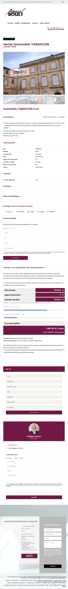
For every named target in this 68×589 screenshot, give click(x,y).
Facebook (20, 211)
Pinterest (51, 211)
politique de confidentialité (58, 578)
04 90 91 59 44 (28, 534)
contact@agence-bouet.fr (28, 536)
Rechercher (25, 23)
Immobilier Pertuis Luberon (59, 582)
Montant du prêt (35, 300)
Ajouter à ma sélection (48, 117)
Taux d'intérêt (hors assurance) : (14, 314)
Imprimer (61, 117)
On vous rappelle (29, 555)
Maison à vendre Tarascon (13, 580)
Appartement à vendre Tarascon (29, 580)
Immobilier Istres (46, 582)
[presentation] (19, 491)
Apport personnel (35, 295)
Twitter (31, 211)
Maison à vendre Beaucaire (46, 580)
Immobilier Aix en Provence (33, 582)
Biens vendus (62, 581)
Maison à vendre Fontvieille (50, 581)
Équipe (17, 23)
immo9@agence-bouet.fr (16, 448)
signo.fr (14, 585)
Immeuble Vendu (9, 39)
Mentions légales (63, 585)
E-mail (13, 228)
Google (41, 211)
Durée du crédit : (11, 307)
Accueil (10, 23)
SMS (7, 228)
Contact (35, 23)
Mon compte (44, 23)
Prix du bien (35, 290)
